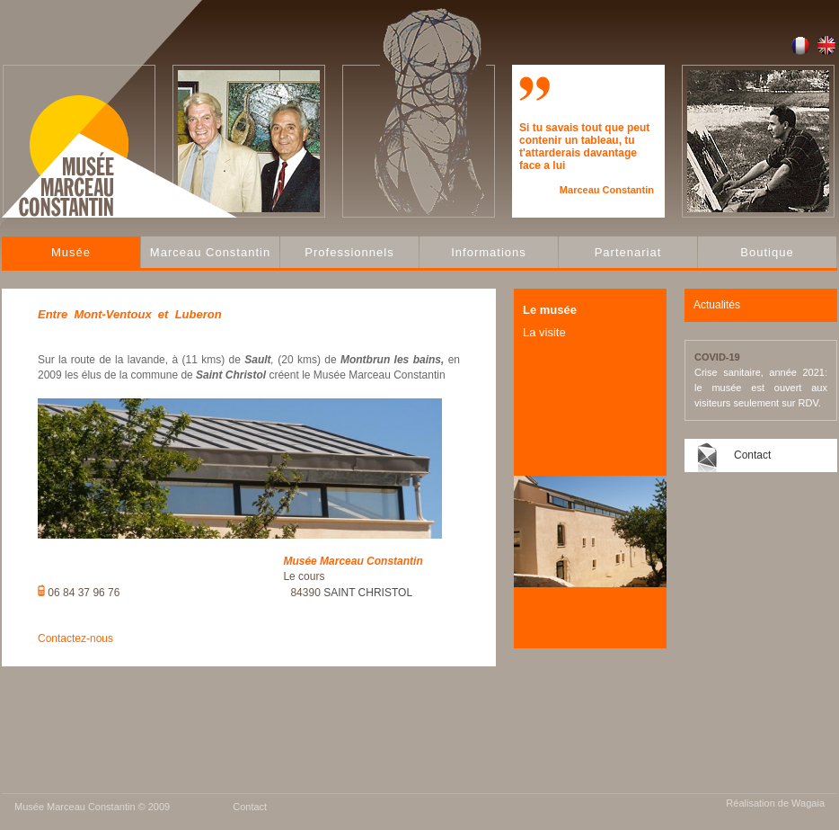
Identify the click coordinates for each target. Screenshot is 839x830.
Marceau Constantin (210, 252)
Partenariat (628, 252)
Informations (488, 252)
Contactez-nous (75, 638)
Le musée (550, 310)
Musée (71, 252)
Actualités (716, 305)
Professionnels (349, 252)
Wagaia (808, 803)
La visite (544, 332)
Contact (752, 455)
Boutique (766, 252)
